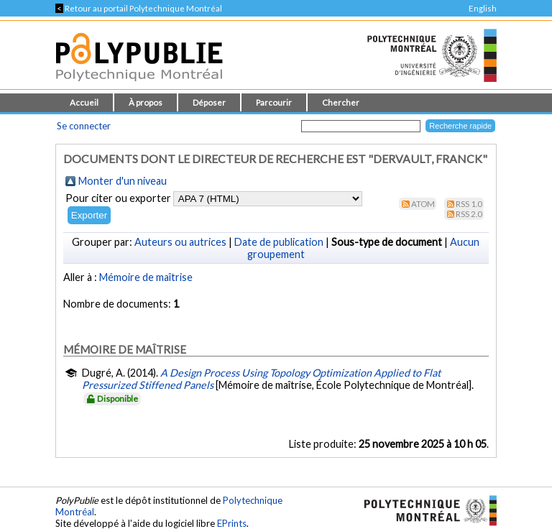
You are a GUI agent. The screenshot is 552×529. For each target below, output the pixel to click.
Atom (423, 203)
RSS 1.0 (469, 203)
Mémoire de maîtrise (146, 277)
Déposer (209, 102)
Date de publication (278, 242)
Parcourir (274, 102)
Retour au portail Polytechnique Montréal (138, 8)
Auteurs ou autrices (180, 242)
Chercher (340, 102)
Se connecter (84, 126)
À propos (145, 102)
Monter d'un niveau (122, 181)
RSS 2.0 (469, 213)
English (483, 8)
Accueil (84, 102)
